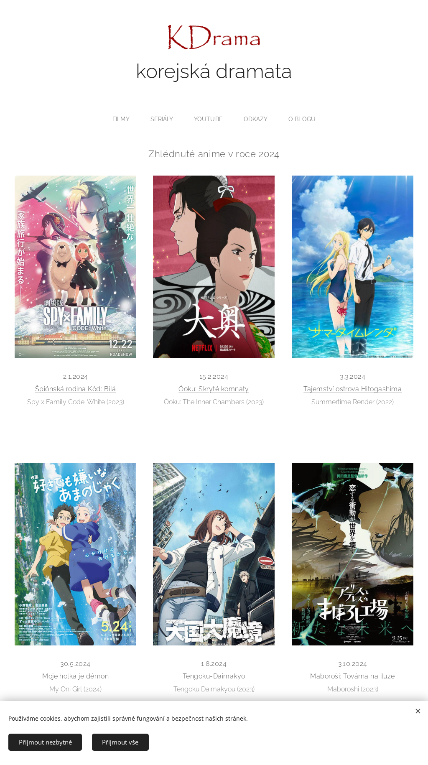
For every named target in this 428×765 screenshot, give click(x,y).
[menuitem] (122, 119)
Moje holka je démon (75, 676)
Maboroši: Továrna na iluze (352, 676)
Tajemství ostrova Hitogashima (352, 389)
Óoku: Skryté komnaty (214, 389)
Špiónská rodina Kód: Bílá (75, 389)
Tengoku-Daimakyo (214, 676)
